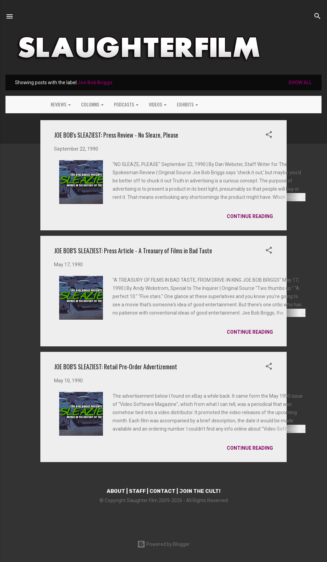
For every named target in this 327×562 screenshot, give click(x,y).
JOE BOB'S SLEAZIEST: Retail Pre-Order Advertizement (115, 366)
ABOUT (116, 491)
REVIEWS (61, 104)
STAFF (137, 491)
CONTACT (162, 491)
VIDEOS (158, 104)
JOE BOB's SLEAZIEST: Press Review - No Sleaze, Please (116, 134)
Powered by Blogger (163, 544)
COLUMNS (92, 104)
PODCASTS (126, 104)
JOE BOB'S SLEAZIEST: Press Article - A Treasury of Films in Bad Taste (133, 250)
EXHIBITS (187, 104)
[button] (269, 135)
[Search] (317, 17)
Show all (300, 82)
